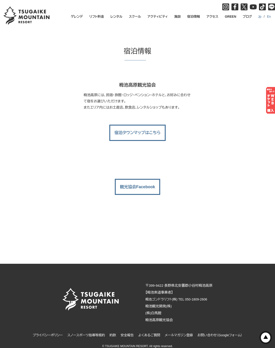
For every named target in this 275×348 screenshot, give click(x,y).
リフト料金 (96, 16)
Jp (259, 16)
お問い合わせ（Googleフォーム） (223, 329)
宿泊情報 (193, 16)
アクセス (212, 16)
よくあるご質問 (149, 329)
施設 (177, 16)
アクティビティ (158, 16)
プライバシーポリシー (44, 329)
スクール (135, 16)
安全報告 (127, 329)
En (269, 16)
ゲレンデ (77, 16)
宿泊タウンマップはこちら (137, 129)
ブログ (247, 16)
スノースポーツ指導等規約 (84, 329)
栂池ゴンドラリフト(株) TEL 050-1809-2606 (180, 293)
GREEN (230, 16)
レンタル (116, 16)
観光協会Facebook (137, 180)
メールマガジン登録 (180, 329)
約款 (111, 329)
